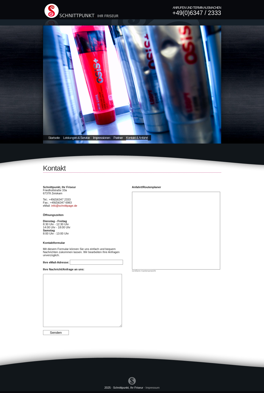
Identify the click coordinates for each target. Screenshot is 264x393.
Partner (118, 138)
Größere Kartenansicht (144, 271)
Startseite (54, 138)
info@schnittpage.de (64, 205)
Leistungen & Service (76, 138)
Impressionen (101, 138)
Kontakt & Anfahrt (137, 138)
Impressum (153, 387)
